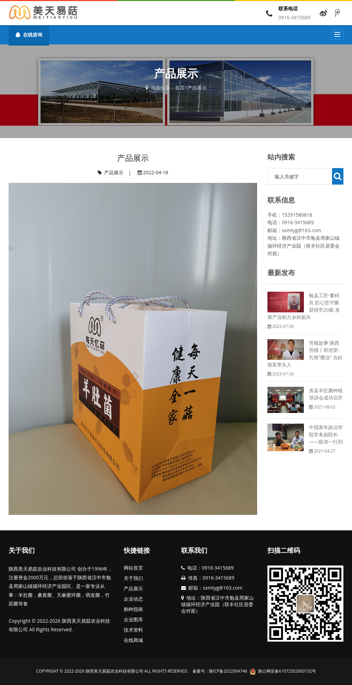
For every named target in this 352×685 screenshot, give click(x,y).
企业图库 (133, 619)
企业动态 (133, 598)
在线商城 (133, 640)
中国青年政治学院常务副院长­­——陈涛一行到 (326, 434)
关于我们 (133, 578)
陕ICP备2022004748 (228, 671)
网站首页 (133, 567)
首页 (180, 87)
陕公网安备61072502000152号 (287, 671)
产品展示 (197, 87)
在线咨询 (28, 34)
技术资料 (133, 629)
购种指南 (133, 609)
